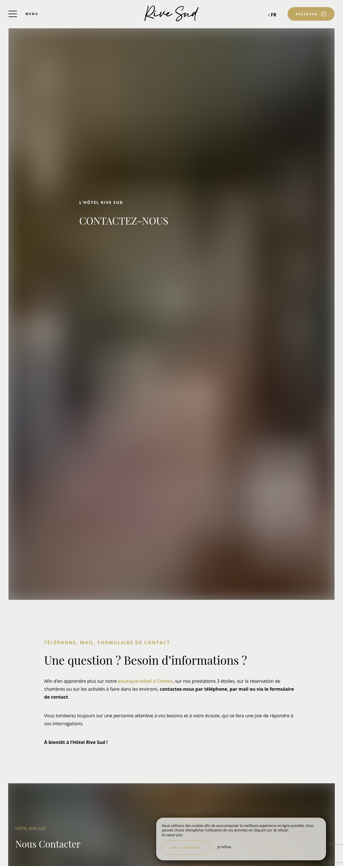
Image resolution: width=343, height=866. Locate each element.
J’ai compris (186, 847)
